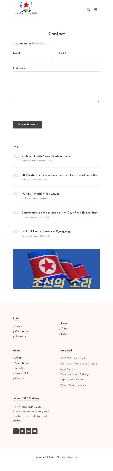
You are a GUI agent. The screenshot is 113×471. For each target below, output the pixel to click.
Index (64, 334)
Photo (64, 324)
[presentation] (39, 111)
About (18, 358)
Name (17, 53)
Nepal (63, 380)
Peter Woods (76, 380)
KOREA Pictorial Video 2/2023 (40, 194)
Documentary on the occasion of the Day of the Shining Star (59, 212)
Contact (19, 378)
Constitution (22, 332)
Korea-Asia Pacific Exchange (75, 374)
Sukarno (82, 385)
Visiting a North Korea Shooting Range (45, 156)
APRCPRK (65, 358)
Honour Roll (21, 373)
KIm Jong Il (79, 358)
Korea (93, 364)
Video (64, 329)
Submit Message (28, 124)
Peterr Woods (67, 385)
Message (19, 68)
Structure (20, 337)
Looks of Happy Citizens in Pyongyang (45, 231)
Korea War (65, 369)
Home (18, 326)
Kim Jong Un (81, 364)
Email (63, 53)
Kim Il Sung (66, 364)
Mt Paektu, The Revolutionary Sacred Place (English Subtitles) (60, 175)
